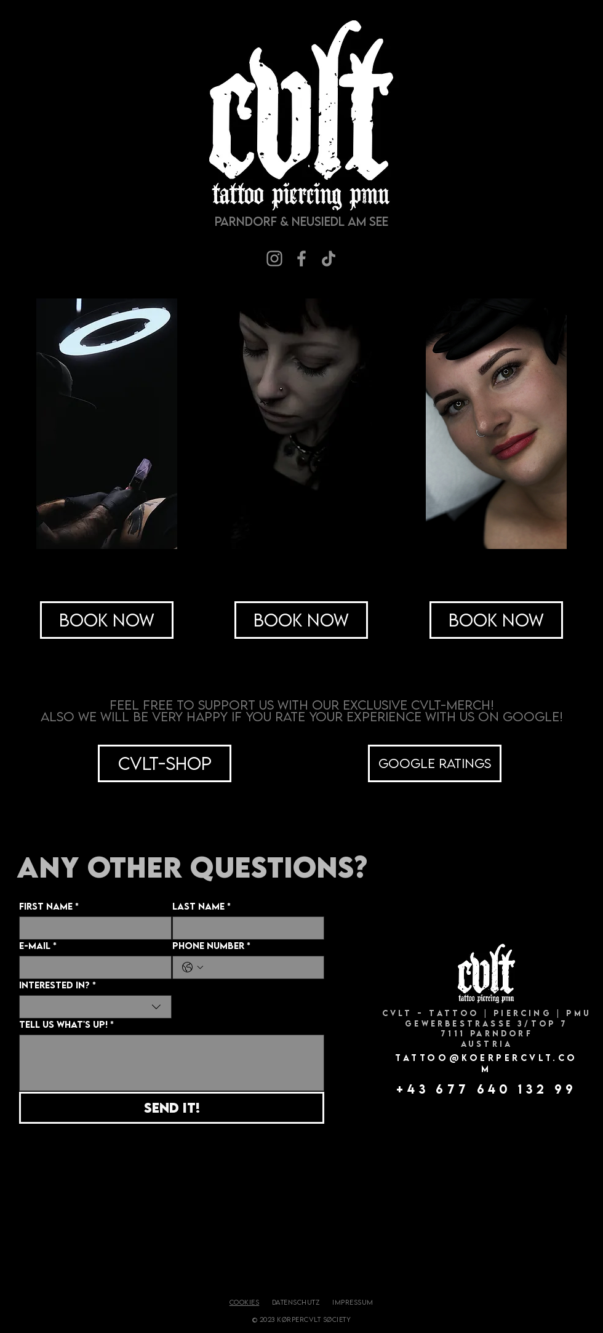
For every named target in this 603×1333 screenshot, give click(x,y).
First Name (49, 906)
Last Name (201, 906)
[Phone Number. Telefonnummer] (261, 967)
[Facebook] (301, 258)
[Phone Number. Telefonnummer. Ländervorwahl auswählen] (192, 967)
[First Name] (92, 928)
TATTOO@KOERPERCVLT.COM (486, 1063)
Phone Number (211, 945)
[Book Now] (107, 620)
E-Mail (38, 945)
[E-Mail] (92, 967)
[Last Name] (245, 928)
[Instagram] (274, 258)
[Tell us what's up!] (172, 1063)
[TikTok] (328, 258)
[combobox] (95, 1007)
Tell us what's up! (66, 1024)
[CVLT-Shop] (164, 763)
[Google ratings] (434, 763)
